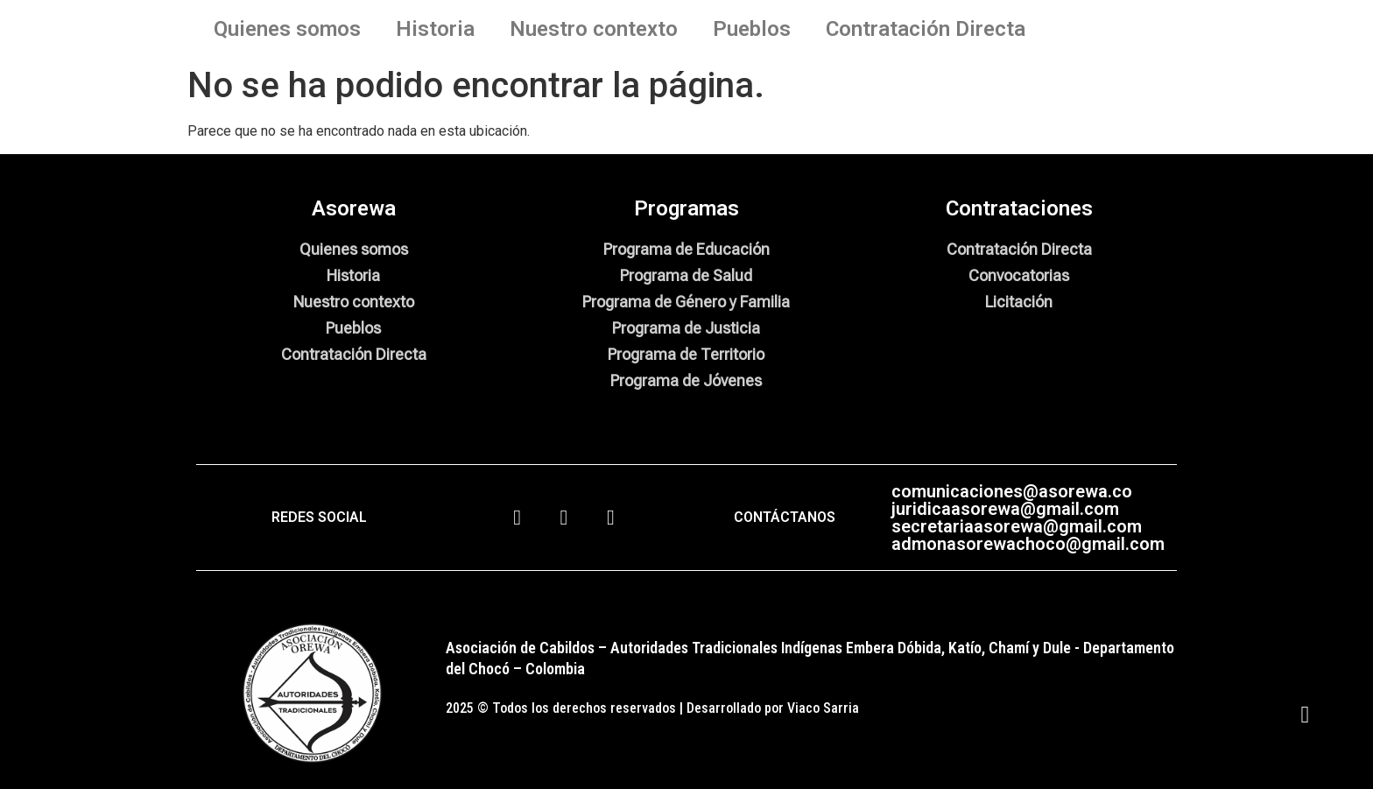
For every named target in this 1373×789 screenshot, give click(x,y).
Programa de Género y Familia (686, 301)
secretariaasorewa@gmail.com (1016, 526)
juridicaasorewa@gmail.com (1005, 508)
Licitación (1019, 301)
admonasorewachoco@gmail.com (1028, 543)
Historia (435, 29)
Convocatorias (1018, 275)
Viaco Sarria (823, 708)
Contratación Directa (925, 29)
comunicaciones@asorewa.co (1011, 491)
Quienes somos (287, 29)
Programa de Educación (686, 249)
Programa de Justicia (686, 328)
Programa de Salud (686, 275)
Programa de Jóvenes (686, 380)
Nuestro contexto (594, 29)
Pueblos (752, 29)
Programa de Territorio (686, 354)
